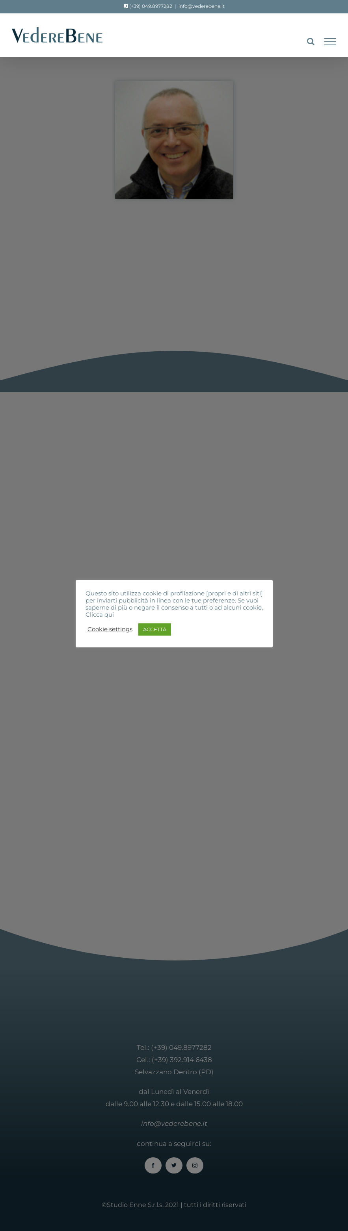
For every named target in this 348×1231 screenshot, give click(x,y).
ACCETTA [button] (154, 629)
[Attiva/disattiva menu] (330, 41)
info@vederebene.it (202, 6)
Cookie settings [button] (109, 629)
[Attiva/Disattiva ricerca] (311, 41)
